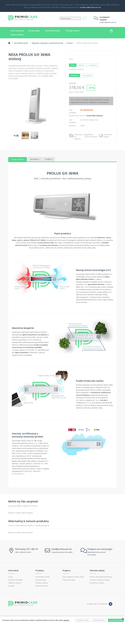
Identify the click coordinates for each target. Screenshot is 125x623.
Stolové (70, 43)
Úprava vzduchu (41, 586)
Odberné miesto (14, 583)
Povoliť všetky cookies (116, 620)
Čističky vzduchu (41, 583)
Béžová (82, 65)
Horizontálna (88, 75)
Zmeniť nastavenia (98, 620)
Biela (73, 65)
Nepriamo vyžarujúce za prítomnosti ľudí (47, 43)
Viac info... (66, 620)
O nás (10, 577)
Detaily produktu (17, 159)
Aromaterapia (40, 580)
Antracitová (93, 65)
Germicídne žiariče (21, 43)
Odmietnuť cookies (82, 620)
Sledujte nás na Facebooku (97, 604)
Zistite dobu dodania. (94, 116)
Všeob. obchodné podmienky (101, 577)
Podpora (48, 159)
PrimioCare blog (68, 580)
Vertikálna (75, 75)
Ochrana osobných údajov (100, 580)
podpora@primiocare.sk (108, 22)
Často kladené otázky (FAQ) (73, 577)
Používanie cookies (97, 583)
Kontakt (11, 586)
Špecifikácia (34, 159)
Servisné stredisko (15, 580)
